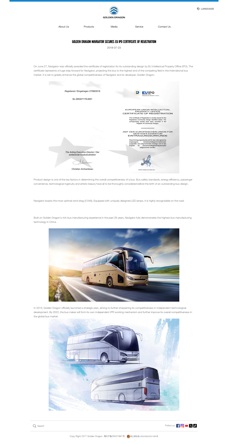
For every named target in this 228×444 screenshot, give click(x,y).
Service (139, 26)
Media (114, 26)
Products (89, 26)
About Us (63, 26)
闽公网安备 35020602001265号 (142, 436)
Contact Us (164, 26)
